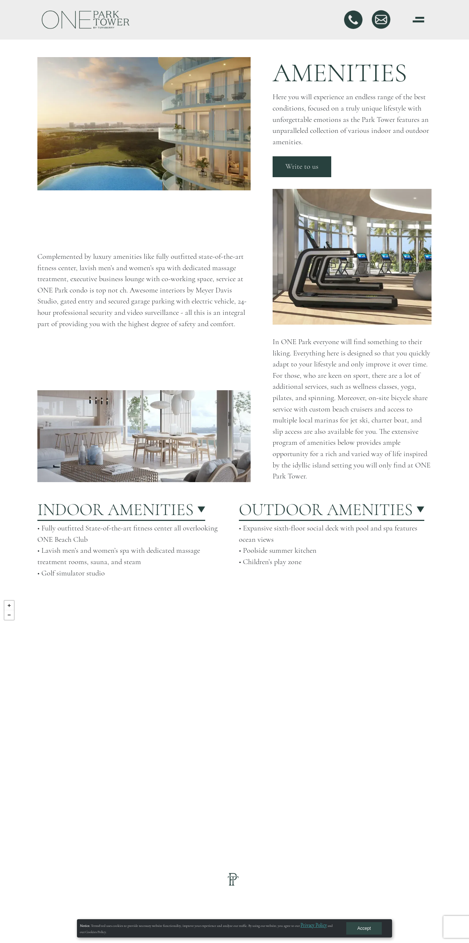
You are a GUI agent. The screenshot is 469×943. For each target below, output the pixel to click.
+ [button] (9, 605)
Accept (364, 928)
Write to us (301, 166)
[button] (133, 510)
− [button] (9, 615)
